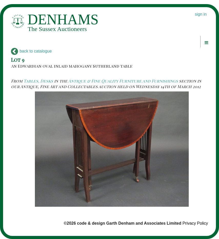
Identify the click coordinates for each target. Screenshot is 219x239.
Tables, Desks (38, 81)
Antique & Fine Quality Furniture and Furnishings (123, 81)
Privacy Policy (195, 223)
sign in (201, 14)
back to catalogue (31, 51)
